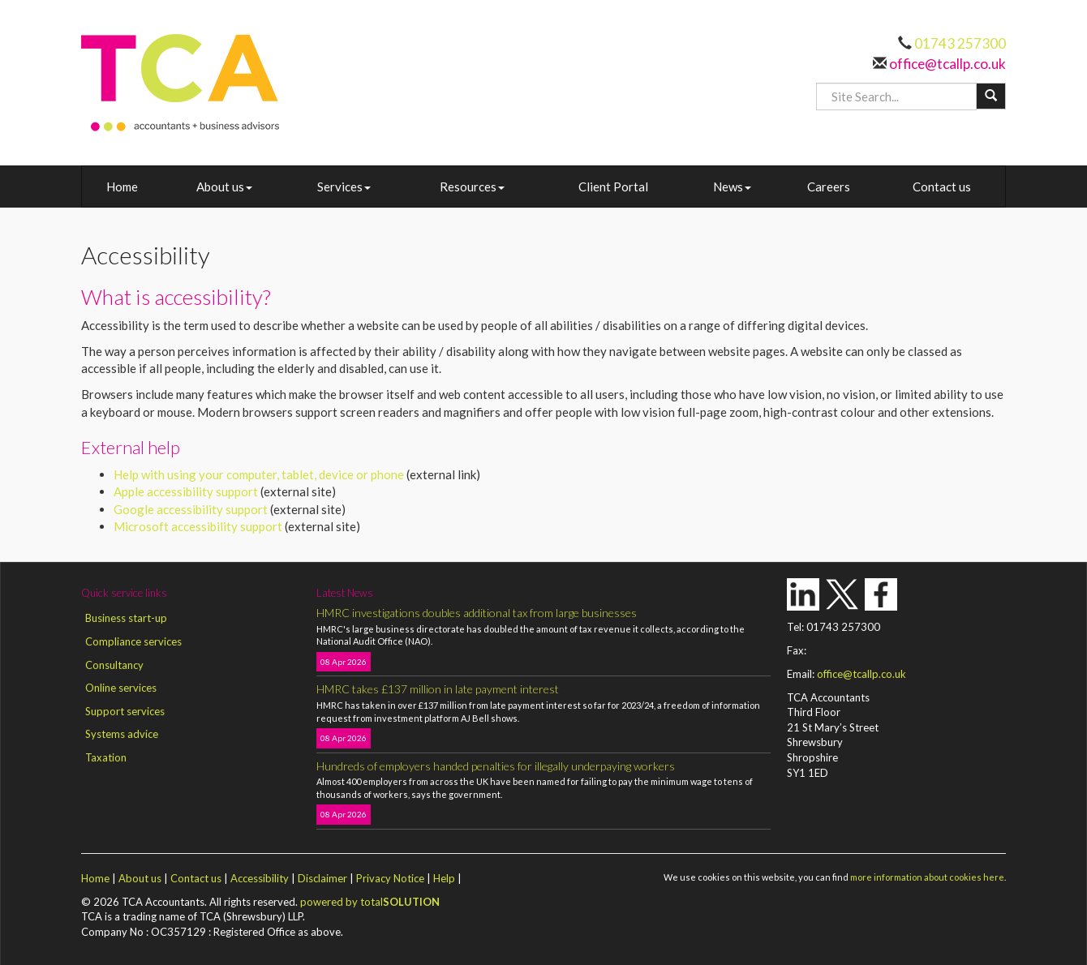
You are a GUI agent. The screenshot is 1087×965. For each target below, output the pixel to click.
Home (122, 186)
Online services (121, 687)
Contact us (942, 186)
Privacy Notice (390, 878)
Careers (828, 186)
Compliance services (133, 641)
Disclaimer (322, 878)
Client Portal (613, 186)
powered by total (370, 901)
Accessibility (259, 878)
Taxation (106, 757)
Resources (472, 186)
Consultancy (114, 664)
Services (344, 186)
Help (444, 878)
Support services (125, 711)
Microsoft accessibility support (198, 526)
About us (224, 186)
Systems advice (121, 733)
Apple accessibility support (186, 491)
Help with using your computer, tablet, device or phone (259, 474)
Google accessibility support (191, 509)
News (732, 186)
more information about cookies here (927, 877)
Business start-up (126, 617)
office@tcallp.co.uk (946, 63)
